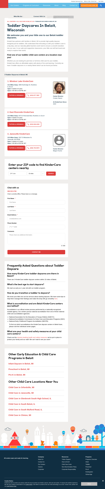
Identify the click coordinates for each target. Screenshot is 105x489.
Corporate (41, 469)
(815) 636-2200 (33, 124)
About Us (40, 459)
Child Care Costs (67, 464)
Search (51, 173)
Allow (89, 484)
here (55, 299)
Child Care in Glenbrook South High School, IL (29, 398)
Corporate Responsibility (69, 469)
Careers (40, 467)
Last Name (36, 209)
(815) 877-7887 (33, 95)
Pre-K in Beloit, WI (16, 375)
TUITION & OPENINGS (16, 95)
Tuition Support (66, 459)
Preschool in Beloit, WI (18, 369)
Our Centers (14, 5)
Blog (64, 5)
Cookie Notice (28, 484)
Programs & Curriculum (31, 5)
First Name (36, 201)
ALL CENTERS (11, 21)
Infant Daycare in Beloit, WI (20, 364)
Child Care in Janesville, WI (21, 393)
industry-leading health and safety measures (32, 337)
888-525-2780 (11, 191)
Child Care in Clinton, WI (19, 415)
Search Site (101, 6)
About (56, 5)
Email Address (36, 217)
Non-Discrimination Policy (69, 467)
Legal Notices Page (11, 486)
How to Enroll (65, 462)
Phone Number (36, 225)
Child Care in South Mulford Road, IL (25, 410)
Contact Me (36, 252)
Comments (10, 231)
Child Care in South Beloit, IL (21, 404)
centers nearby (88, 5)
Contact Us (73, 5)
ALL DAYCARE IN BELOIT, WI (25, 21)
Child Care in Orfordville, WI (21, 387)
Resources (46, 5)
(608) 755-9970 (33, 148)
